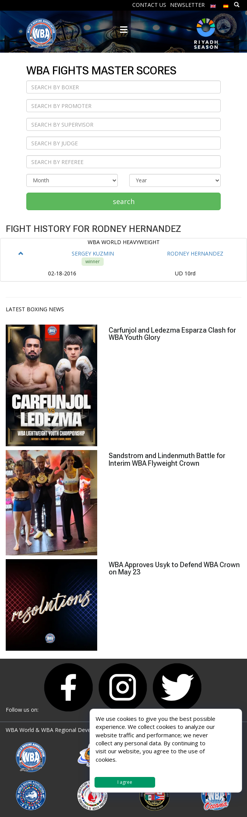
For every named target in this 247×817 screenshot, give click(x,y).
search (124, 201)
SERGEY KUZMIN (93, 253)
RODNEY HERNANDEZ (195, 253)
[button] (21, 253)
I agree (124, 782)
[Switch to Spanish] (226, 4)
